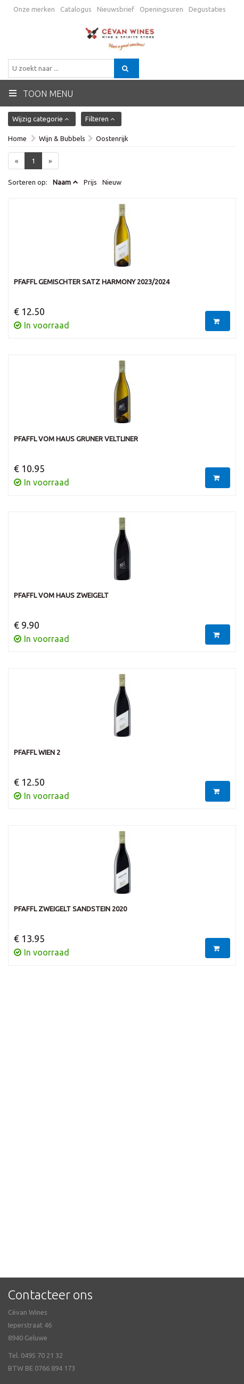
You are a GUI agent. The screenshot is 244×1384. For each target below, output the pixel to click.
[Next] (50, 161)
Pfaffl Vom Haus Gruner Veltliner (76, 438)
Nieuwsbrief (115, 9)
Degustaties (207, 9)
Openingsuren (161, 9)
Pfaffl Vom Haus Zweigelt (61, 595)
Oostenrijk (112, 138)
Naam (62, 182)
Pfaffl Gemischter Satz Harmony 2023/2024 (91, 281)
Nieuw (111, 182)
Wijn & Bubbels (62, 138)
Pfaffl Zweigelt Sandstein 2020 (70, 908)
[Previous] (16, 161)
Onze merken (34, 9)
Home (17, 138)
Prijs (90, 182)
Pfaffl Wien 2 (37, 752)
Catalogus (76, 9)
